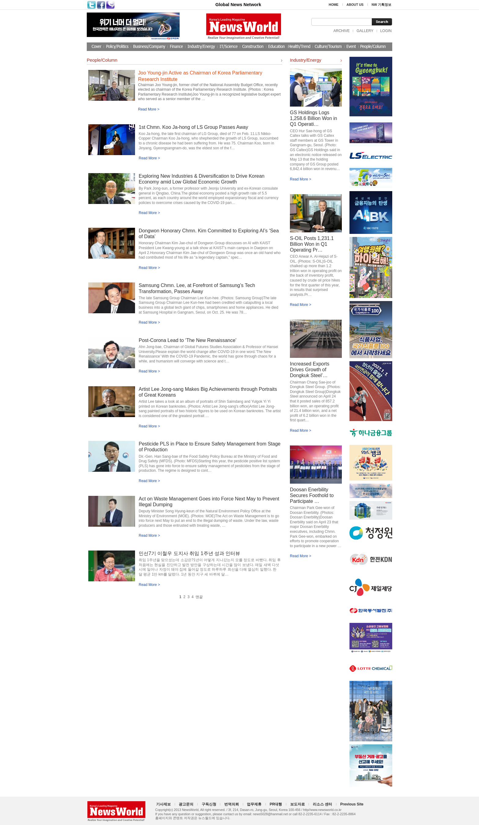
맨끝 (199, 597)
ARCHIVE (341, 31)
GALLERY (365, 31)
